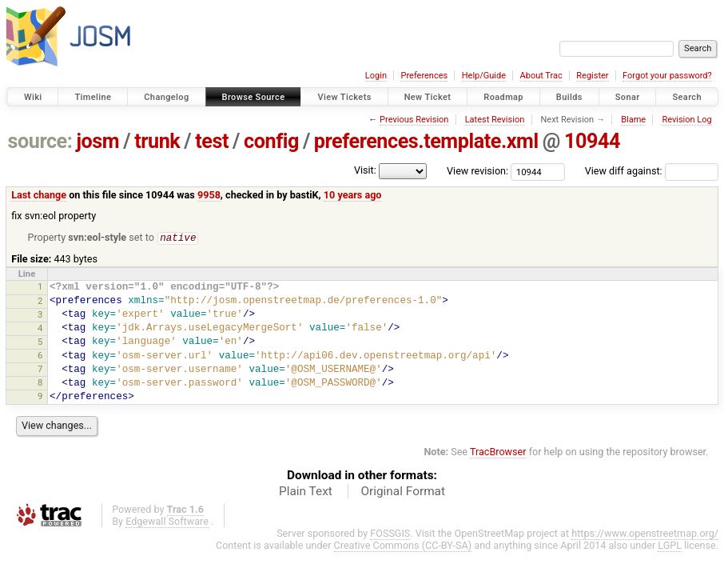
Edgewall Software (167, 522)
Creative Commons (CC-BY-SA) (403, 546)
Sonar (627, 97)
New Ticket (428, 97)
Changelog (166, 97)
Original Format (402, 492)
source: (40, 141)
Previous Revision (414, 119)
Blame (633, 119)
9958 (209, 195)
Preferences (424, 75)
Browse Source (253, 97)
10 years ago (353, 195)
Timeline (92, 97)
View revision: (477, 171)
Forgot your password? (667, 75)
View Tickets (344, 97)
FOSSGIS (390, 534)
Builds (569, 97)
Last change (38, 195)
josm (97, 141)
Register (592, 75)
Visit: (365, 170)
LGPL (670, 546)
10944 (592, 141)
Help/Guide (484, 75)
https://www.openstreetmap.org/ (644, 534)
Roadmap (503, 97)
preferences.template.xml (426, 141)
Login (376, 75)
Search (687, 97)
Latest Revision (495, 119)
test (212, 141)
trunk (157, 141)
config (271, 141)
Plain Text (305, 492)
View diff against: (651, 171)
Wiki (33, 97)
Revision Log (686, 119)
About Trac (541, 75)
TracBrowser (498, 452)
